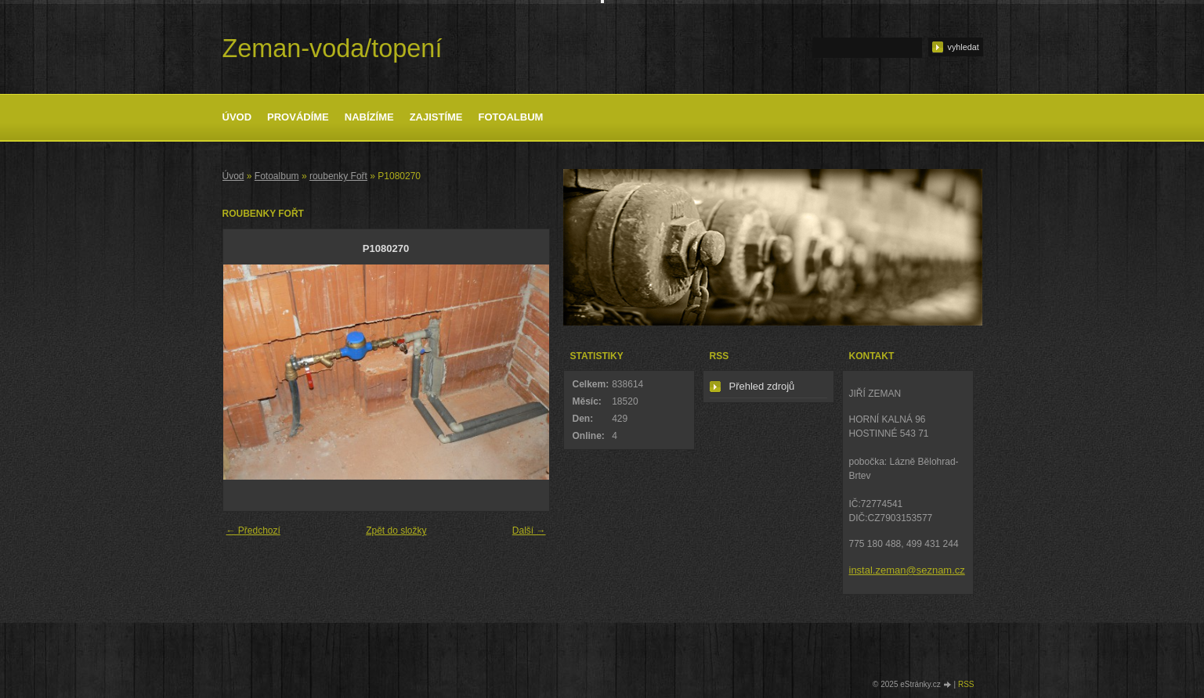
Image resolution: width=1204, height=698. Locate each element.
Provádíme (298, 117)
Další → (529, 530)
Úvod (237, 117)
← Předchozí (253, 530)
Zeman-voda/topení (332, 48)
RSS (966, 684)
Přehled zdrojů (762, 386)
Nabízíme (369, 117)
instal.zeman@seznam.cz (907, 570)
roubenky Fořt (338, 176)
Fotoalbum (511, 117)
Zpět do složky (396, 530)
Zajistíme (436, 117)
